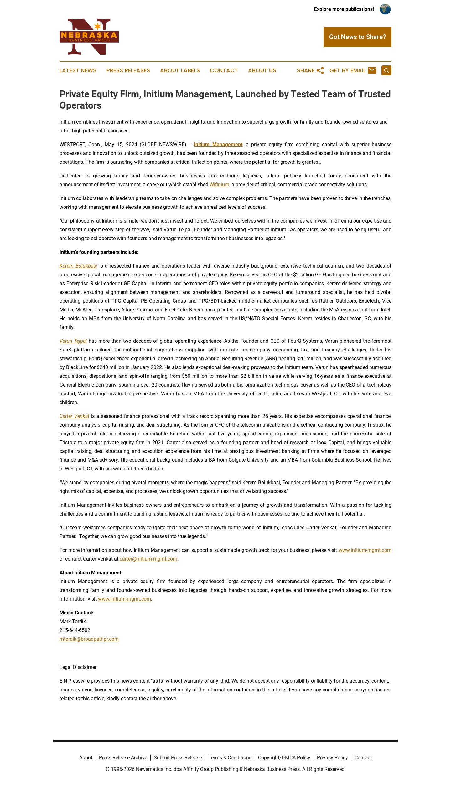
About (85, 758)
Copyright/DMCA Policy (284, 758)
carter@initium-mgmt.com (148, 559)
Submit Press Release (178, 758)
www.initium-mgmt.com (365, 550)
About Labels (180, 70)
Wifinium (219, 184)
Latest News (78, 70)
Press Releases (128, 70)
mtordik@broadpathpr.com (89, 639)
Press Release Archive (123, 758)
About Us (262, 70)
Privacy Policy (332, 758)
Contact (224, 70)
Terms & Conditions (229, 758)
